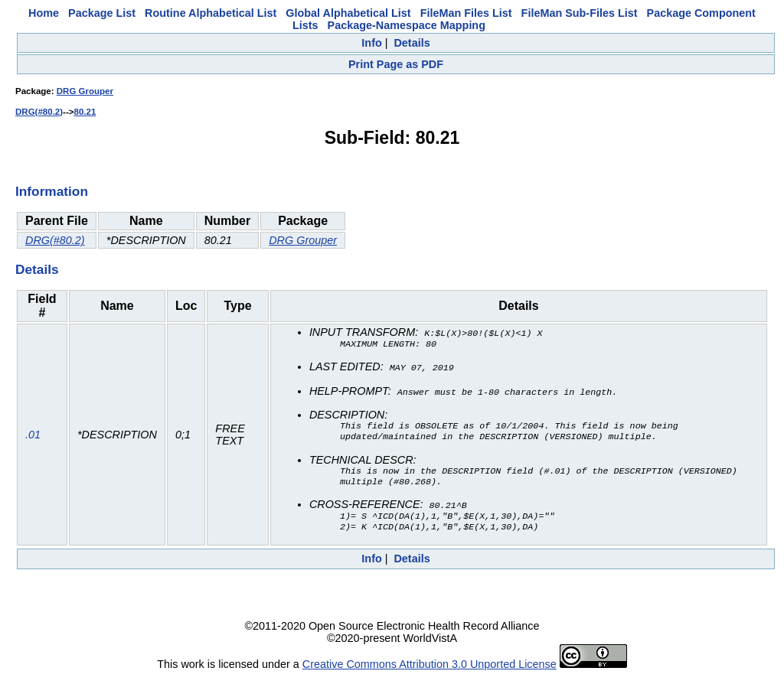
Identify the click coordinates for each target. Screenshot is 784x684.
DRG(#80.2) (39, 111)
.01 (33, 438)
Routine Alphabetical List (210, 13)
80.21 (85, 111)
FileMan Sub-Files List (579, 13)
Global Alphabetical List (348, 13)
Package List (102, 13)
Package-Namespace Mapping (406, 25)
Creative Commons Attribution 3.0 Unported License (429, 672)
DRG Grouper (85, 91)
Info (371, 43)
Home (43, 13)
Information (51, 191)
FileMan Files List (466, 13)
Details (412, 43)
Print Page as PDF (395, 64)
